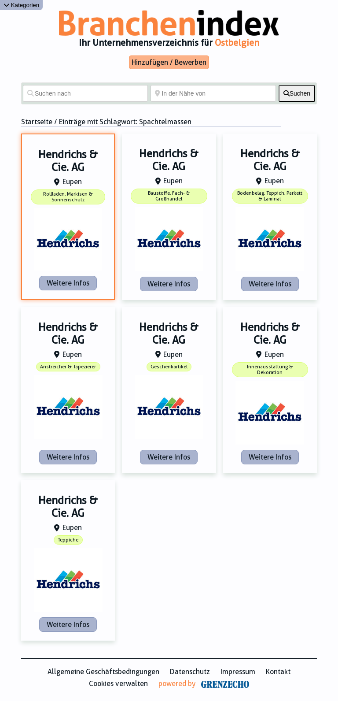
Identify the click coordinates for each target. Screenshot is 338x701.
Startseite (36, 122)
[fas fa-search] (297, 93)
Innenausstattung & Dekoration (270, 369)
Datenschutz (190, 672)
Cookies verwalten (118, 683)
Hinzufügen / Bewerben (169, 62)
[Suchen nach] (85, 93)
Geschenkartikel (169, 367)
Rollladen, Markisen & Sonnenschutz (68, 197)
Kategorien (21, 5)
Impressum (237, 672)
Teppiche (68, 540)
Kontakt (278, 672)
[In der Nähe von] (213, 93)
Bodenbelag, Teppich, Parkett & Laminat (269, 196)
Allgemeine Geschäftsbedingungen (103, 672)
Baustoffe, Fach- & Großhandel (169, 196)
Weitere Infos (68, 283)
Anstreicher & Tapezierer (68, 367)
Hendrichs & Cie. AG (68, 161)
